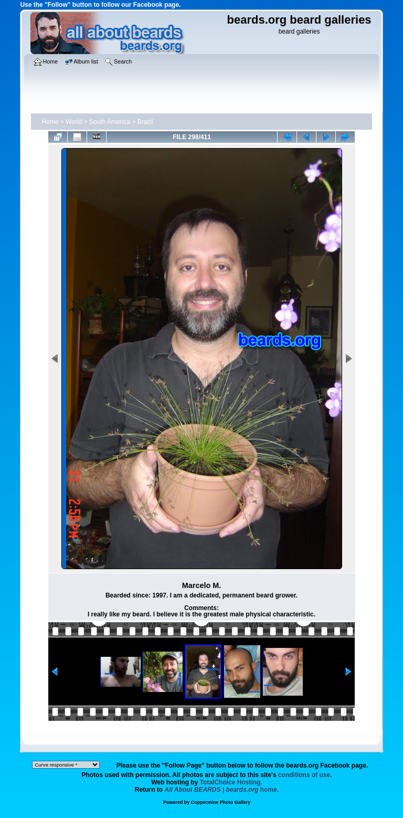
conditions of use (304, 775)
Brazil (145, 121)
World (74, 121)
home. (222, 789)
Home (49, 121)
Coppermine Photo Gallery (221, 802)
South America (109, 121)
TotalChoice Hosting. (231, 782)
